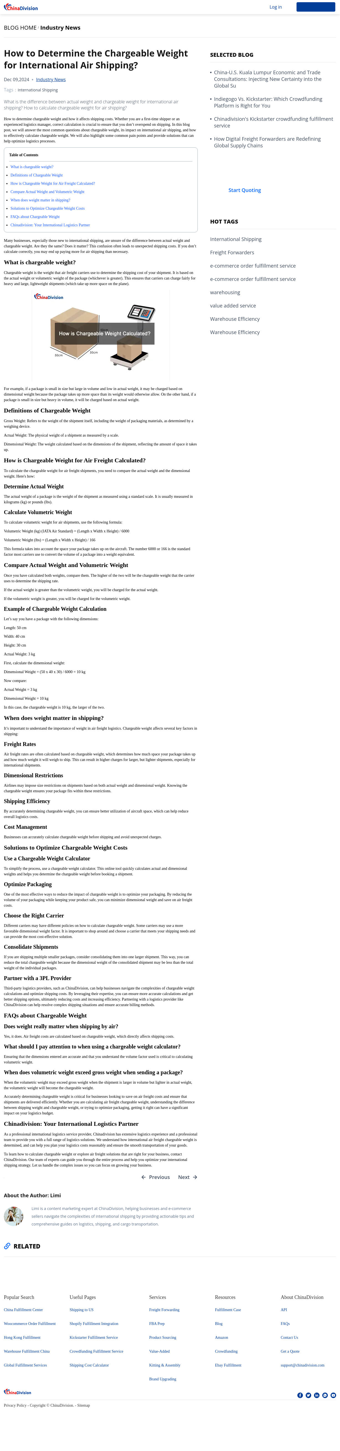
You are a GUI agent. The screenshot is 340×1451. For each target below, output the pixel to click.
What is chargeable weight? (32, 167)
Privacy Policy (15, 1410)
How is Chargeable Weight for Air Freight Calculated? (53, 183)
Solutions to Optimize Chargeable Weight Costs (48, 208)
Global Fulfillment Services (25, 1370)
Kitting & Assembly (165, 1370)
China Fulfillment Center (23, 1314)
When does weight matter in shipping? (40, 200)
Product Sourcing (162, 1342)
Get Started (315, 6)
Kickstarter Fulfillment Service (94, 1342)
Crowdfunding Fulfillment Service (96, 1356)
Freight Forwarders (232, 252)
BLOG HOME (20, 27)
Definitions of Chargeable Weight (37, 175)
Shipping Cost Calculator (89, 1370)
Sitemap (83, 1410)
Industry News (60, 27)
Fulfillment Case (228, 1314)
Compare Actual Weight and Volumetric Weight (47, 192)
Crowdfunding (226, 1356)
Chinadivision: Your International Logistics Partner (50, 225)
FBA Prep (157, 1328)
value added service (233, 305)
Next (184, 1179)
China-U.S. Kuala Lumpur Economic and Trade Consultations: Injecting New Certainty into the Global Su (268, 79)
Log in (276, 7)
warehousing (225, 292)
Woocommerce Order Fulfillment (30, 1328)
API (284, 1314)
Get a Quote (290, 1356)
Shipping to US (82, 1314)
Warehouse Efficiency (235, 319)
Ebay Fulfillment (228, 1370)
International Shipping (38, 90)
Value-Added (159, 1356)
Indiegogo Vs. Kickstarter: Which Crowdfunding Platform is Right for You (268, 102)
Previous (159, 1179)
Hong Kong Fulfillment (22, 1342)
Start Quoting (244, 190)
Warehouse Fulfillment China (27, 1356)
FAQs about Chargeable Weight (35, 217)
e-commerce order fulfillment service (253, 265)
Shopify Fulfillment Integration (94, 1328)
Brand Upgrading (162, 1383)
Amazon (221, 1342)
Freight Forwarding (164, 1314)
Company (101, 7)
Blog (219, 1328)
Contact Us (289, 1342)
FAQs (285, 1328)
